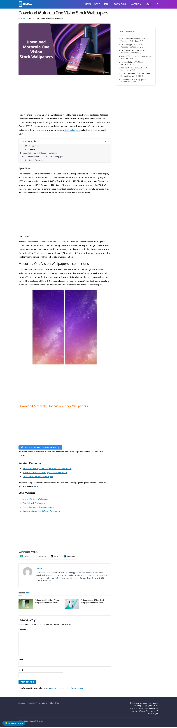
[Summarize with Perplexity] (69, 556)
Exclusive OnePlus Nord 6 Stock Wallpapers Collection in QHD (47, 602)
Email (21, 670)
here (35, 487)
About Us (22, 703)
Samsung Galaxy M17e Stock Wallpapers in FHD (132, 63)
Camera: (32, 149)
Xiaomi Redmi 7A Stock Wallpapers (38, 477)
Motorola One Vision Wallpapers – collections (40, 153)
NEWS (88, 4)
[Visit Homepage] (26, 4)
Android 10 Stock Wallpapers (35, 499)
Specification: (34, 146)
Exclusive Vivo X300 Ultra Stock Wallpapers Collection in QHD (133, 51)
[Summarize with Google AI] (40, 556)
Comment (23, 630)
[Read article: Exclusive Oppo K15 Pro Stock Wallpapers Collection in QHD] (72, 605)
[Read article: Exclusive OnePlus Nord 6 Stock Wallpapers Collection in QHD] (26, 605)
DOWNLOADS (120, 4)
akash (23, 18)
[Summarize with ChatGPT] (25, 556)
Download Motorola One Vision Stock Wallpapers (45, 156)
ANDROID (135, 4)
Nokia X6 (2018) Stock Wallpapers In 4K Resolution (45, 472)
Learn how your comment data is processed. (66, 688)
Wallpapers (59, 18)
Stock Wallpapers (47, 18)
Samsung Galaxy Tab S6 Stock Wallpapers (41, 511)
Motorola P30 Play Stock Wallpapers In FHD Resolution (47, 468)
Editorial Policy (55, 703)
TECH (106, 4)
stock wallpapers (72, 130)
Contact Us (31, 703)
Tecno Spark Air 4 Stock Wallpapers (38, 507)
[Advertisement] (63, 95)
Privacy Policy (42, 703)
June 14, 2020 (34, 18)
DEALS (97, 4)
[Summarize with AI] (13, 723)
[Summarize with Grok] (55, 556)
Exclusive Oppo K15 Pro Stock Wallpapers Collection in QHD (92, 602)
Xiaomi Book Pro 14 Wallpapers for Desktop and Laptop (134, 81)
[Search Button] (157, 4)
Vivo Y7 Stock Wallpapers (34, 503)
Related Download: (36, 160)
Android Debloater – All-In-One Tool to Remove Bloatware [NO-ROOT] (135, 75)
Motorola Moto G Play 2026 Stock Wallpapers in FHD (134, 69)
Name (22, 660)
